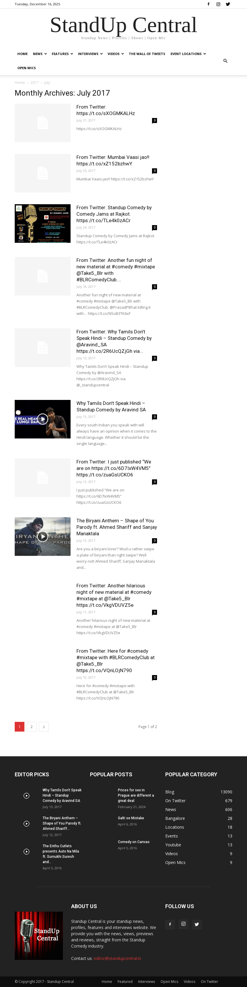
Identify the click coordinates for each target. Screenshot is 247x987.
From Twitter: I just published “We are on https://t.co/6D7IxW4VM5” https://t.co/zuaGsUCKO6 (113, 468)
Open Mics (26, 68)
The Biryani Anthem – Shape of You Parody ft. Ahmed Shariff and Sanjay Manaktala (116, 527)
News (40, 53)
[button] (225, 61)
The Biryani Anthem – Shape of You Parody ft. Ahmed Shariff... (62, 823)
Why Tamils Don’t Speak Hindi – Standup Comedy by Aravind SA (62, 795)
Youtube (173, 845)
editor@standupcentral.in (117, 958)
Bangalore (175, 818)
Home (22, 53)
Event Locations (188, 53)
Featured (125, 981)
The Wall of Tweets (147, 53)
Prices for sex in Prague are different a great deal (136, 795)
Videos (116, 53)
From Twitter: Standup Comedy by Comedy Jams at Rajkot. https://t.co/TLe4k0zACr (114, 214)
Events (171, 836)
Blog (169, 792)
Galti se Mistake (131, 818)
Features (62, 53)
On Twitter (175, 800)
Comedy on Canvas (134, 842)
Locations (174, 827)
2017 (35, 82)
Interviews (90, 53)
